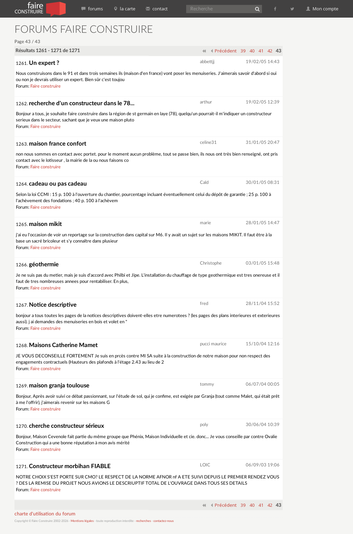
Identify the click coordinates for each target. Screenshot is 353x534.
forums (92, 9)
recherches (143, 521)
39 (243, 51)
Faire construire (45, 86)
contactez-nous (163, 521)
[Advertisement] (320, 127)
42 (270, 51)
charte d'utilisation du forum (44, 514)
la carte (124, 9)
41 (261, 51)
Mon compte (322, 9)
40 (252, 51)
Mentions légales (82, 521)
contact (157, 9)
